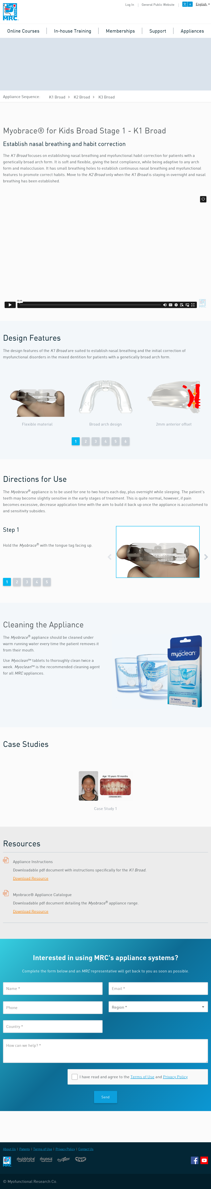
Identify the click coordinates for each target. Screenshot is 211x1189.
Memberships (120, 31)
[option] (37, 402)
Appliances (192, 31)
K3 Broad (106, 96)
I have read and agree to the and (133, 1076)
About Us (9, 1149)
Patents (24, 1149)
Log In (129, 4)
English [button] (201, 4)
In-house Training (72, 31)
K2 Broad (82, 96)
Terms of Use (142, 1076)
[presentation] (33, 1077)
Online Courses (23, 31)
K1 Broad (57, 96)
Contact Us (85, 1149)
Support (157, 31)
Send (105, 1097)
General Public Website (158, 4)
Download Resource (30, 878)
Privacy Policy (175, 1076)
